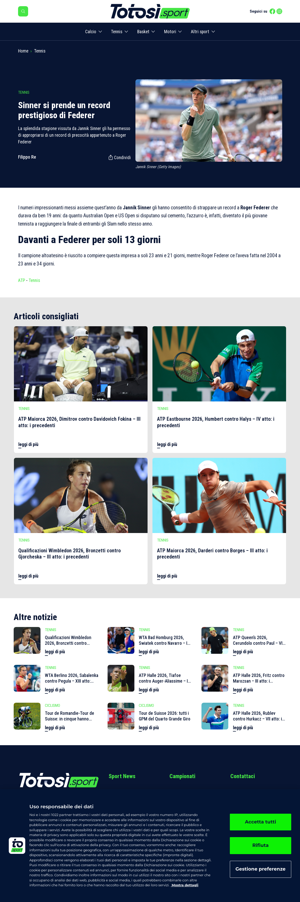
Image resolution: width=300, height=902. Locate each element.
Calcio (90, 31)
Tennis (116, 31)
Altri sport (200, 31)
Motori (170, 31)
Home (23, 51)
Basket (143, 31)
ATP (21, 280)
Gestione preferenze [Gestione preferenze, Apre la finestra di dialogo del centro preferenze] (261, 869)
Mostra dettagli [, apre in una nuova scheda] (184, 885)
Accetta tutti (260, 822)
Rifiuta (260, 845)
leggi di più (28, 444)
